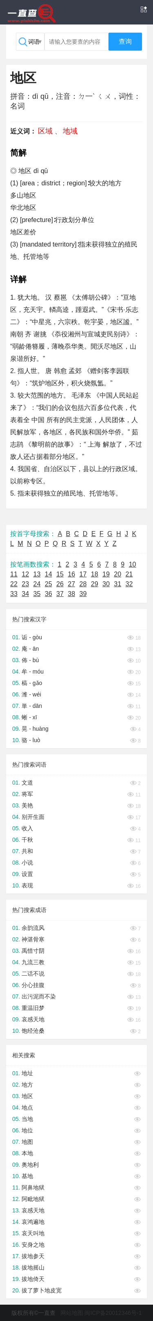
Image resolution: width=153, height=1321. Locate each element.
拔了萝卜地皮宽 (42, 1290)
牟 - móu (33, 671)
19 (106, 574)
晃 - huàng (35, 728)
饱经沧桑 (33, 1030)
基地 (27, 1176)
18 (94, 574)
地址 (27, 1073)
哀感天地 (33, 1019)
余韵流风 (33, 928)
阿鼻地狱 (33, 1187)
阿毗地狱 (33, 1199)
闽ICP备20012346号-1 (113, 1313)
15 (60, 574)
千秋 (27, 839)
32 (129, 583)
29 (94, 583)
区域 (45, 131)
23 (25, 583)
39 (83, 593)
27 (71, 583)
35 (37, 593)
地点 (27, 1107)
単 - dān (32, 706)
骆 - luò (31, 740)
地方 (27, 1084)
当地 (27, 1119)
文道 (27, 782)
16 (71, 574)
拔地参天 (33, 1256)
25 (48, 583)
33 (14, 593)
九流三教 (33, 962)
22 (14, 583)
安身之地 (33, 1244)
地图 (27, 1142)
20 (117, 574)
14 (48, 574)
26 (60, 583)
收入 (27, 828)
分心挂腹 (33, 985)
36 (48, 593)
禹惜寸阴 (33, 950)
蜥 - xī (29, 717)
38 (71, 593)
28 (83, 583)
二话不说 (33, 973)
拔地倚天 (33, 1279)
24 (37, 583)
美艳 (27, 805)
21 (129, 574)
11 (14, 574)
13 (37, 574)
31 (117, 583)
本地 (27, 1153)
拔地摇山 (33, 1267)
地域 (70, 131)
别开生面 (33, 817)
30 (106, 583)
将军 (27, 794)
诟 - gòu (32, 637)
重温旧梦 (33, 1008)
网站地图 (71, 1313)
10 (132, 564)
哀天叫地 (33, 1233)
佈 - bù (30, 660)
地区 (27, 1096)
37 (60, 593)
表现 (27, 885)
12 (25, 574)
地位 (27, 1130)
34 (25, 593)
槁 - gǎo (32, 683)
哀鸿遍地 (33, 1222)
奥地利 (30, 1164)
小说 (27, 862)
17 (83, 574)
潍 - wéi (31, 694)
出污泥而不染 (39, 996)
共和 (27, 851)
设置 (27, 874)
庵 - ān (30, 648)
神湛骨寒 (33, 939)
